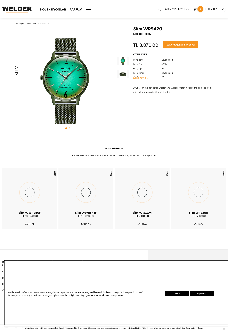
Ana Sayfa (19, 23)
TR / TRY (212, 9)
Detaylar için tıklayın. (194, 328)
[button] (66, 128)
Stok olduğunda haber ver (180, 44)
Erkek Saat (31, 23)
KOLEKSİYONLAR (53, 9)
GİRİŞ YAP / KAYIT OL (177, 9)
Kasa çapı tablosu (142, 33)
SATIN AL (29, 223)
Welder (17, 9)
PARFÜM (76, 9)
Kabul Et (177, 293)
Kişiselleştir (201, 293)
